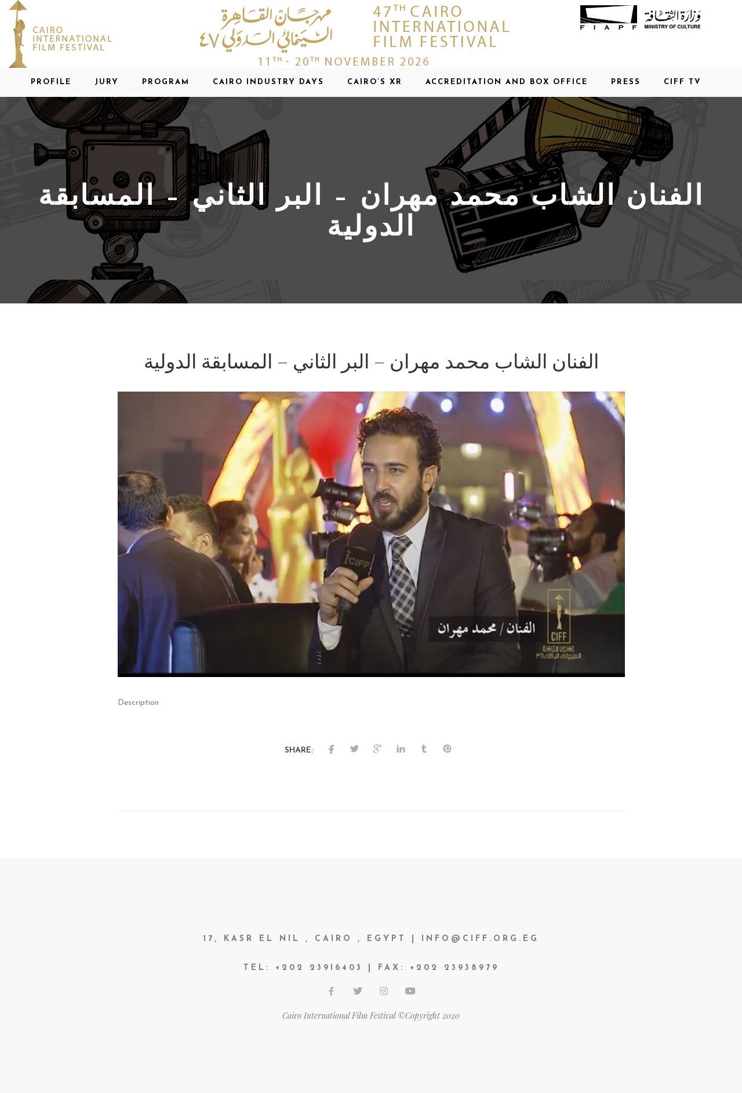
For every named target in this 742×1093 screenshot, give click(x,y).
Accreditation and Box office (506, 82)
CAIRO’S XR (374, 82)
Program (166, 82)
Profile (51, 82)
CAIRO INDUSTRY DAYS (268, 82)
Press (626, 82)
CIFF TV (682, 82)
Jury (106, 82)
